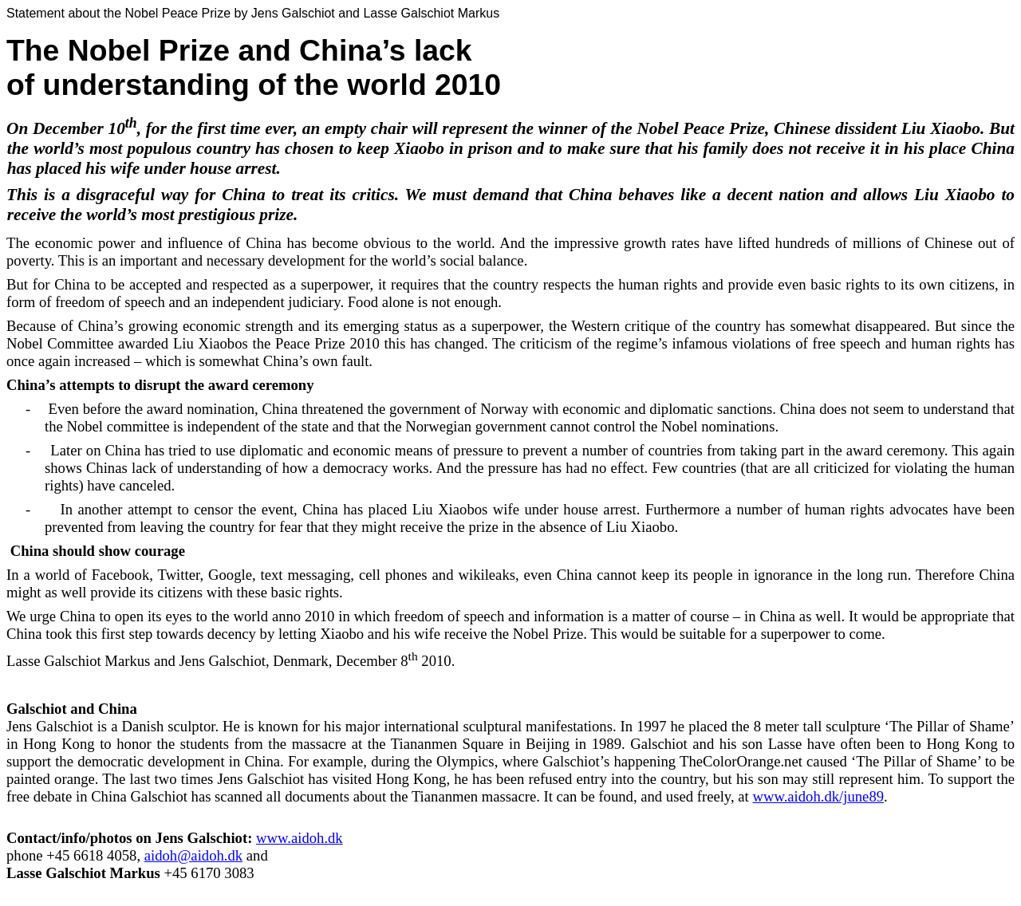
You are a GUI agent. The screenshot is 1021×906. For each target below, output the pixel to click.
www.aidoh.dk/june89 (818, 796)
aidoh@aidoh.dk (193, 855)
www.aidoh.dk (299, 837)
